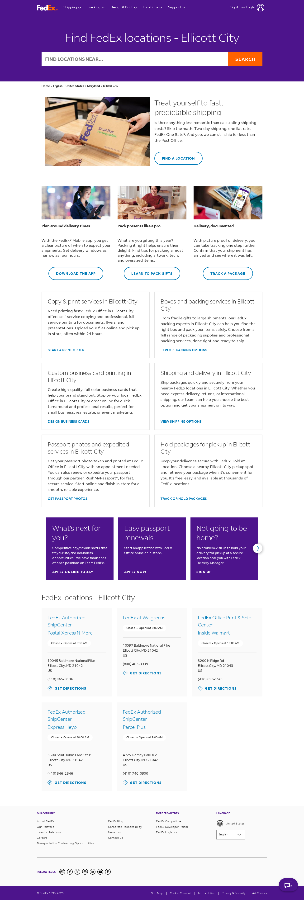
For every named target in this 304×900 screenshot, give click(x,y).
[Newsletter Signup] (62, 872)
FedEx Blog (115, 821)
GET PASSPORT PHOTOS (68, 498)
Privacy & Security (234, 893)
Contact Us (115, 837)
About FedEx (45, 821)
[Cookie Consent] (180, 893)
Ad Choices (259, 893)
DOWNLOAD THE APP (72, 271)
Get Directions (67, 688)
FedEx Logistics (166, 832)
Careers (42, 837)
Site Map (157, 893)
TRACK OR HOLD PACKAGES (184, 498)
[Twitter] (77, 872)
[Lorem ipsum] (230, 834)
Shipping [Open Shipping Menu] (72, 7)
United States (230, 823)
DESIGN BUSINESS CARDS (69, 421)
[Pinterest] (108, 872)
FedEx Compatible (168, 821)
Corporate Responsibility (125, 827)
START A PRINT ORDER (66, 350)
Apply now (135, 571)
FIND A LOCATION (174, 156)
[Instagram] (85, 872)
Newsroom (115, 832)
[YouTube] (100, 872)
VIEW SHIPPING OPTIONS (181, 421)
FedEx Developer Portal (172, 827)
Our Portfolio (45, 827)
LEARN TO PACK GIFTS (148, 271)
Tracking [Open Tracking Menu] (96, 7)
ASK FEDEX (288, 887)
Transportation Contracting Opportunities (65, 843)
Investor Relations (49, 832)
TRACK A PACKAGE (224, 271)
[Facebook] (70, 872)
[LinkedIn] (92, 872)
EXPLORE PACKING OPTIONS (184, 350)
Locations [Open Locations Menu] (152, 7)
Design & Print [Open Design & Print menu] (123, 7)
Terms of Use (206, 893)
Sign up (204, 571)
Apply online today (72, 571)
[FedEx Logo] (47, 8)
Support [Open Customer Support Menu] (176, 7)
